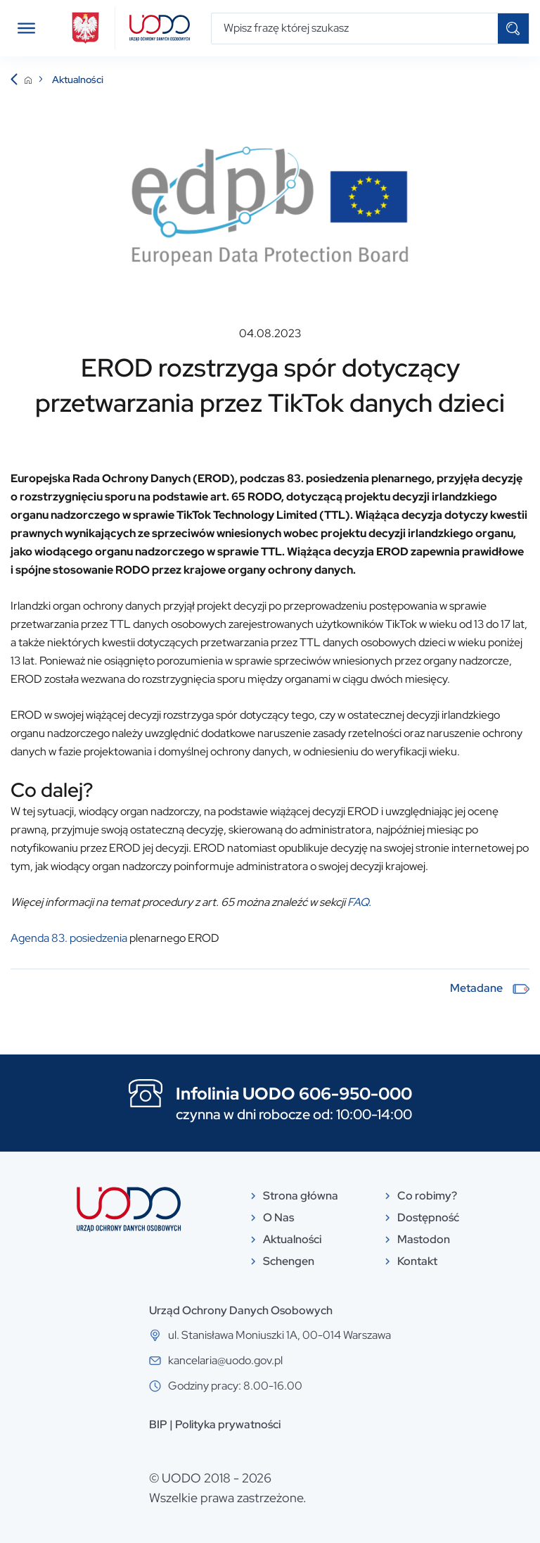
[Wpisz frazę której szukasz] (355, 28)
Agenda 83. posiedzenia (69, 938)
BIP (158, 1424)
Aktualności (77, 79)
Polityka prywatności (228, 1424)
